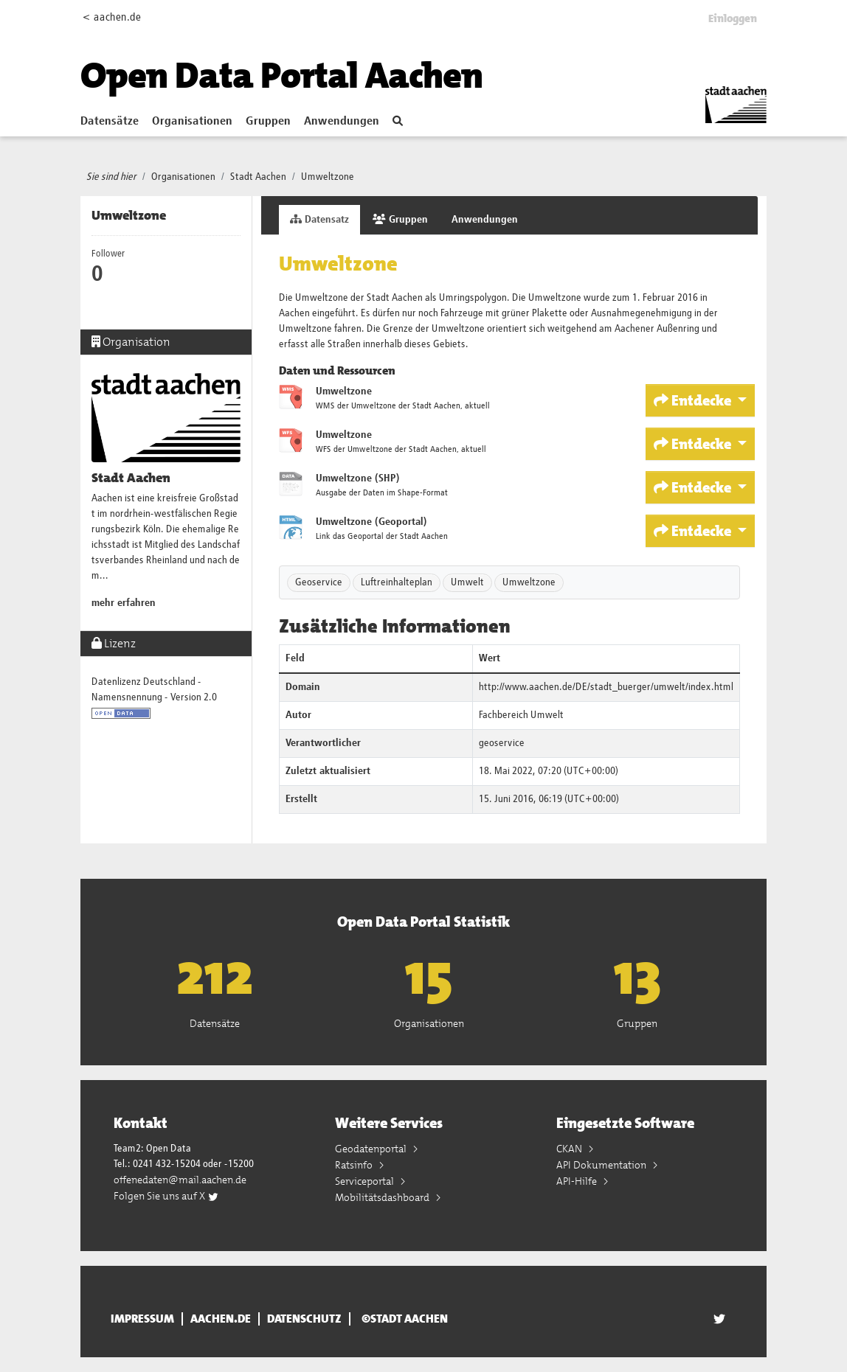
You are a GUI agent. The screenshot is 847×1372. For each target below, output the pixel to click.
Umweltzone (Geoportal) (371, 522)
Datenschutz (304, 1319)
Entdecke (694, 400)
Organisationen (192, 122)
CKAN (570, 1148)
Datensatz (319, 219)
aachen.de (220, 1319)
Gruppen (268, 122)
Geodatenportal (372, 1148)
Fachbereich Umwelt (521, 715)
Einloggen (732, 18)
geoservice (502, 743)
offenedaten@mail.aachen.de (180, 1179)
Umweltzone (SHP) (358, 478)
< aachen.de (112, 17)
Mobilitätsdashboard (383, 1197)
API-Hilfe (577, 1181)
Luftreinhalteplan (396, 582)
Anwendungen (341, 122)
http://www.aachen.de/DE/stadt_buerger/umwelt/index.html (606, 687)
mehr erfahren (123, 603)
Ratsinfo (355, 1164)
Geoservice (318, 582)
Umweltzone (327, 177)
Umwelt (467, 582)
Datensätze (109, 122)
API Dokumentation (602, 1164)
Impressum (142, 1319)
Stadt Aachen (258, 177)
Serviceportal (365, 1181)
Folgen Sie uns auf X (166, 1195)
